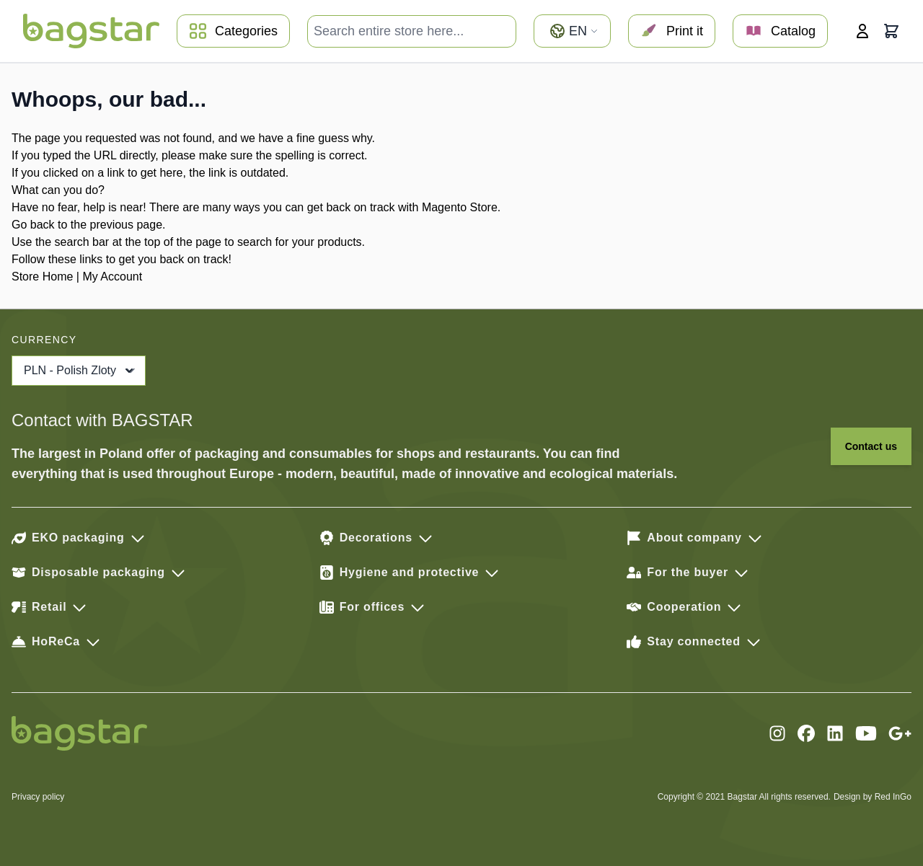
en (574, 31)
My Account (112, 276)
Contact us (871, 446)
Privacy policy (38, 797)
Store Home (42, 276)
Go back (33, 224)
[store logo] (91, 31)
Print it (671, 31)
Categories (233, 31)
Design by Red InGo (872, 797)
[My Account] (862, 31)
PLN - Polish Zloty (80, 370)
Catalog (780, 31)
